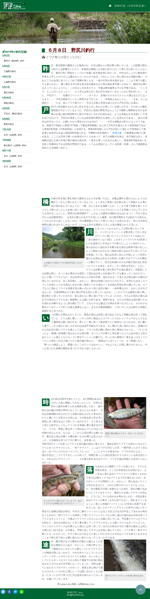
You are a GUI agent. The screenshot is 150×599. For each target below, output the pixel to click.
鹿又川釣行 (9, 92)
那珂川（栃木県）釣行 (14, 61)
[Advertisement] (95, 173)
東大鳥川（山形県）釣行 (15, 145)
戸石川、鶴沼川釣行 (13, 113)
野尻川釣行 (9, 124)
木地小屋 (117, 132)
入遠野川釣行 (10, 71)
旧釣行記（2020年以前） (131, 5)
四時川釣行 (9, 103)
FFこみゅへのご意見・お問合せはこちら (76, 584)
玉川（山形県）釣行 (13, 135)
